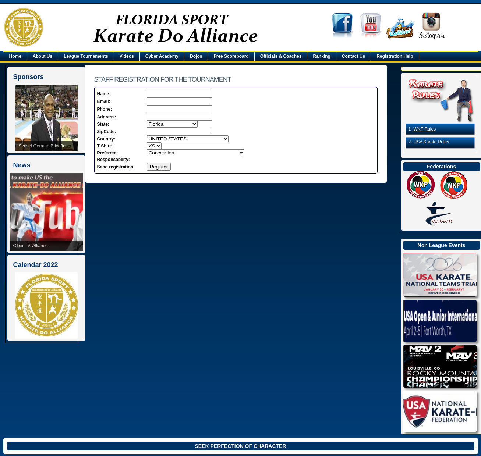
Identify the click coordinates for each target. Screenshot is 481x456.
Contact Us (353, 56)
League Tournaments (86, 56)
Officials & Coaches (281, 56)
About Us (42, 56)
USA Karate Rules (431, 142)
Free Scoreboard (230, 56)
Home (15, 56)
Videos (127, 56)
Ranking (321, 56)
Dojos (196, 56)
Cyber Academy (161, 56)
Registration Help (394, 56)
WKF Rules (425, 129)
